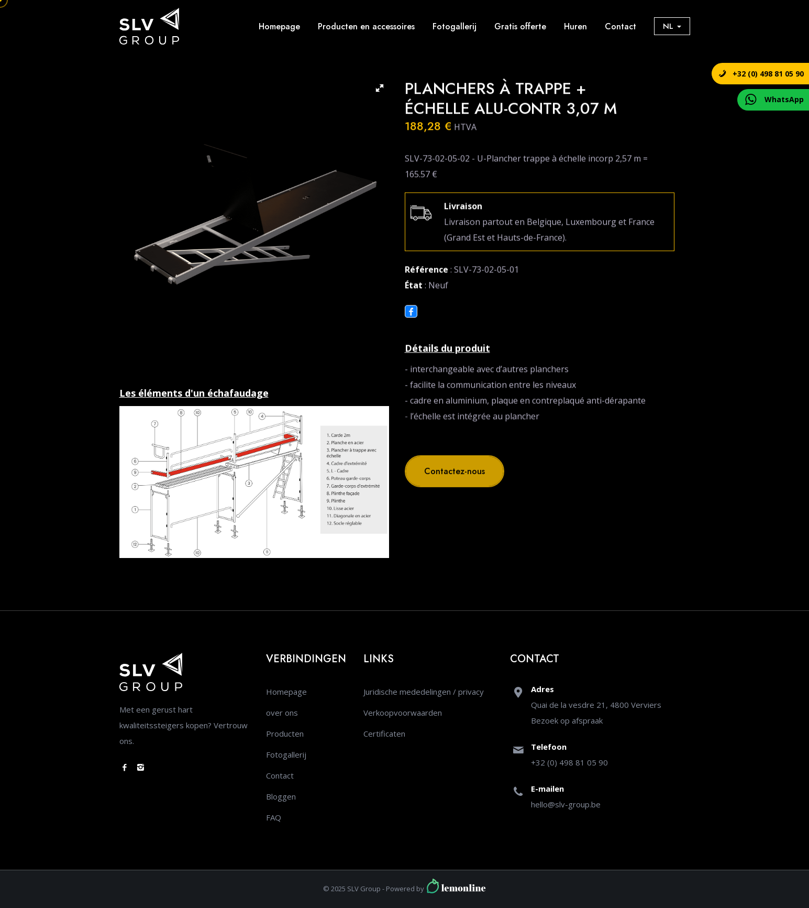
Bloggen (281, 796)
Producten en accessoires (366, 26)
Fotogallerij (454, 26)
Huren (575, 26)
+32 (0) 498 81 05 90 (768, 74)
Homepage (279, 26)
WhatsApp (784, 99)
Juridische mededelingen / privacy (423, 691)
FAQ (273, 817)
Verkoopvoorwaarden (402, 712)
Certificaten (384, 733)
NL (672, 26)
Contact (620, 26)
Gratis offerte (520, 26)
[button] (379, 88)
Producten (285, 733)
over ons (282, 712)
